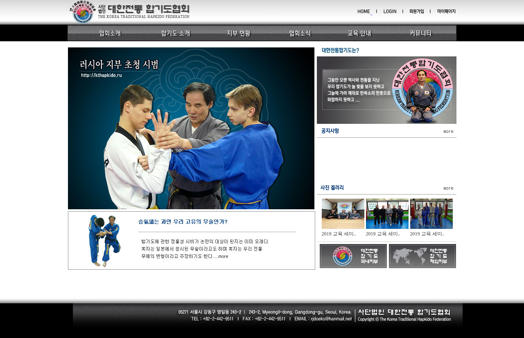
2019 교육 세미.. (339, 234)
